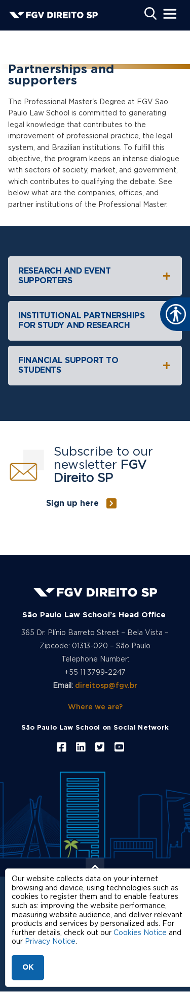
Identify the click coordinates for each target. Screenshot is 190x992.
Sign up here (72, 503)
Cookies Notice (140, 933)
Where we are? (95, 707)
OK (27, 967)
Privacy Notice (50, 941)
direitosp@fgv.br (106, 685)
